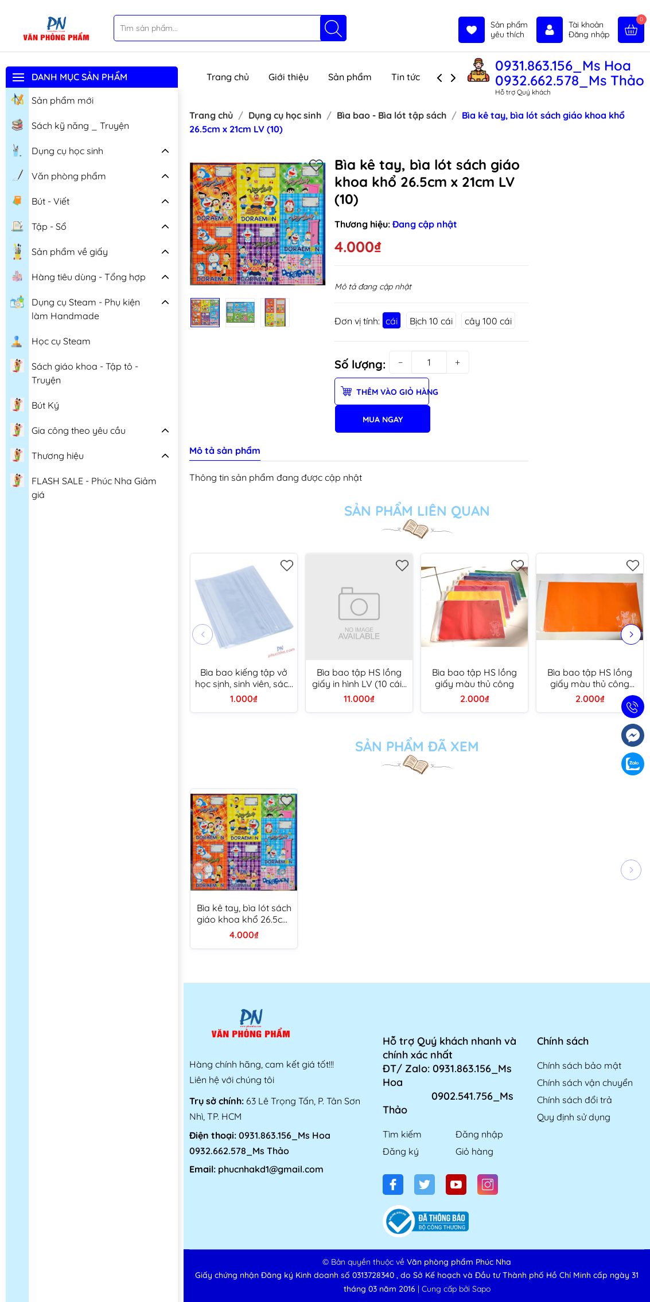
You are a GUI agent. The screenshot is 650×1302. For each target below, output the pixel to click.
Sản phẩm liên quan (417, 511)
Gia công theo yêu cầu (68, 429)
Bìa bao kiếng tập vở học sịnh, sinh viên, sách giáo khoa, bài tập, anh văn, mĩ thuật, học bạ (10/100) (244, 677)
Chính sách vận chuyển (585, 1082)
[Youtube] (456, 1184)
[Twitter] (424, 1184)
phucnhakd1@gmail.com (271, 1169)
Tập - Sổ (38, 225)
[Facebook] (393, 1184)
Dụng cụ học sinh (56, 149)
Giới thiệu (288, 77)
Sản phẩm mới (52, 99)
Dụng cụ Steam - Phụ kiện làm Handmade (75, 307)
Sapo (481, 1289)
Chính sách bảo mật (579, 1065)
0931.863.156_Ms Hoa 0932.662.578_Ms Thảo (569, 73)
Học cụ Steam (50, 339)
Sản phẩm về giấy (59, 251)
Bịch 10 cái (431, 321)
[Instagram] (487, 1184)
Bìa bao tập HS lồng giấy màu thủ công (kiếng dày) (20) (589, 677)
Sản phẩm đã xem (417, 746)
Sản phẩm (350, 77)
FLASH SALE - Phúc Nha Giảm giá (83, 486)
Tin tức (405, 77)
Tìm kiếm (402, 1134)
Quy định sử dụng (573, 1117)
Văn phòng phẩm (58, 174)
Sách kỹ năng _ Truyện (69, 124)
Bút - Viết (39, 200)
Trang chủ (228, 77)
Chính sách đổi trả (574, 1099)
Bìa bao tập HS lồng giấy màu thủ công (474, 677)
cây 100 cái (488, 321)
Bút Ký (34, 404)
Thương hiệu (47, 454)
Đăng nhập (479, 1134)
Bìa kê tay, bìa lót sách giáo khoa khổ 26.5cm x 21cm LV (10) (244, 913)
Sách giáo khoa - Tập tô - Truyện (74, 372)
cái (392, 321)
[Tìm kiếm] (333, 28)
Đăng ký (401, 1151)
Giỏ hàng (474, 1151)
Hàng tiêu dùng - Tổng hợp (78, 275)
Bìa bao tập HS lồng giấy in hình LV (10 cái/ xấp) (359, 677)
